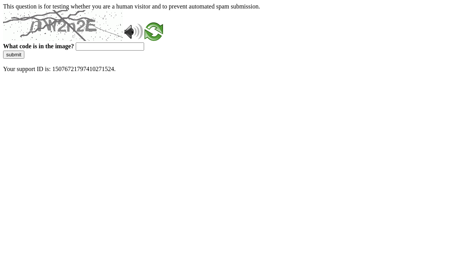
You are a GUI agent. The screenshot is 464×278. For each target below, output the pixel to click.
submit (13, 55)
